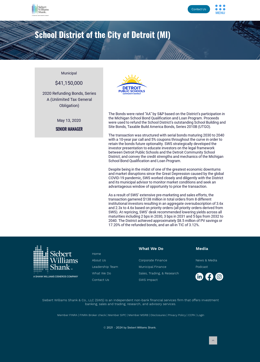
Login (200, 315)
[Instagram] (219, 277)
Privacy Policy (177, 315)
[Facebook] (209, 277)
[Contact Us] (199, 9)
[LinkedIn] (199, 277)
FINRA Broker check (93, 315)
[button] (216, 6)
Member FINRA (67, 315)
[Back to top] (213, 340)
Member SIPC (117, 315)
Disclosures (158, 315)
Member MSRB (138, 315)
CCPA (191, 315)
